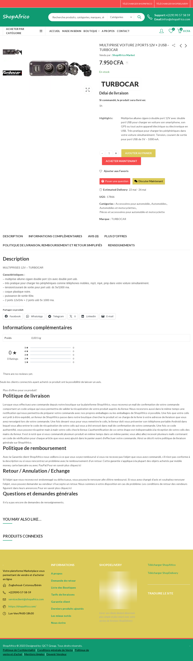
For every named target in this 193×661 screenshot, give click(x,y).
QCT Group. (49, 645)
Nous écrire (58, 622)
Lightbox (87, 89)
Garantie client (60, 601)
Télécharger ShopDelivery (163, 572)
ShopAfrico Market (123, 55)
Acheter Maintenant (121, 161)
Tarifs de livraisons (63, 594)
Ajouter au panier (138, 153)
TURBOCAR (120, 84)
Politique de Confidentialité (19, 650)
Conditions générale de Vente (55, 650)
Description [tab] (13, 236)
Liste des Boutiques (63, 587)
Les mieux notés (61, 615)
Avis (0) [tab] (93, 236)
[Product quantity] (109, 153)
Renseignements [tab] (121, 245)
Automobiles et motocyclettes (118, 207)
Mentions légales (34, 654)
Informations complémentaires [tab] (55, 236)
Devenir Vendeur (57, 654)
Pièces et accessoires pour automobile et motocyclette (132, 212)
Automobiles (158, 203)
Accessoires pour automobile (133, 203)
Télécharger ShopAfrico (162, 564)
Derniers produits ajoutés (67, 608)
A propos (56, 573)
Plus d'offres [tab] (115, 236)
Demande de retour (63, 580)
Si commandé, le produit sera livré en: (122, 100)
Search (139, 17)
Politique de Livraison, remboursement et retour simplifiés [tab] (52, 245)
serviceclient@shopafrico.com (26, 599)
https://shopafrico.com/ (22, 606)
